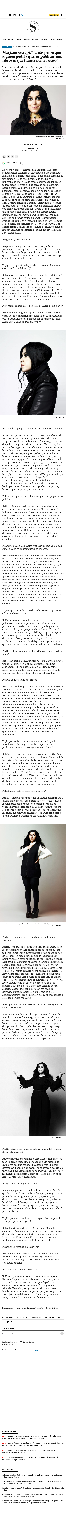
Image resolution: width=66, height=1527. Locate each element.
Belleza (19, 39)
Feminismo (35, 39)
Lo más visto (7, 1470)
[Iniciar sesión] (62, 15)
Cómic (4, 1334)
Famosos (27, 39)
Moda (4, 39)
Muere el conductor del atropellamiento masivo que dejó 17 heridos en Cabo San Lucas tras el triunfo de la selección (33, 1444)
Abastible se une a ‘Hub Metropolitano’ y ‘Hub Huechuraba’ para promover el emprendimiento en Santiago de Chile (31, 1437)
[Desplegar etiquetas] (62, 1333)
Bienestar (60, 39)
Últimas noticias (9, 1432)
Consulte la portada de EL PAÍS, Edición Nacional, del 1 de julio (35, 47)
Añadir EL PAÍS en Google (14, 163)
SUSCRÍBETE (54, 15)
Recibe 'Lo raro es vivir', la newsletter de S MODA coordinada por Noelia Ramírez (34, 1317)
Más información (8, 1344)
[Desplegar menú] (4, 15)
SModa (33, 27)
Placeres (44, 39)
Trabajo (52, 39)
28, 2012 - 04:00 (33, 148)
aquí (36, 1350)
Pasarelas (11, 39)
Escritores (12, 1334)
